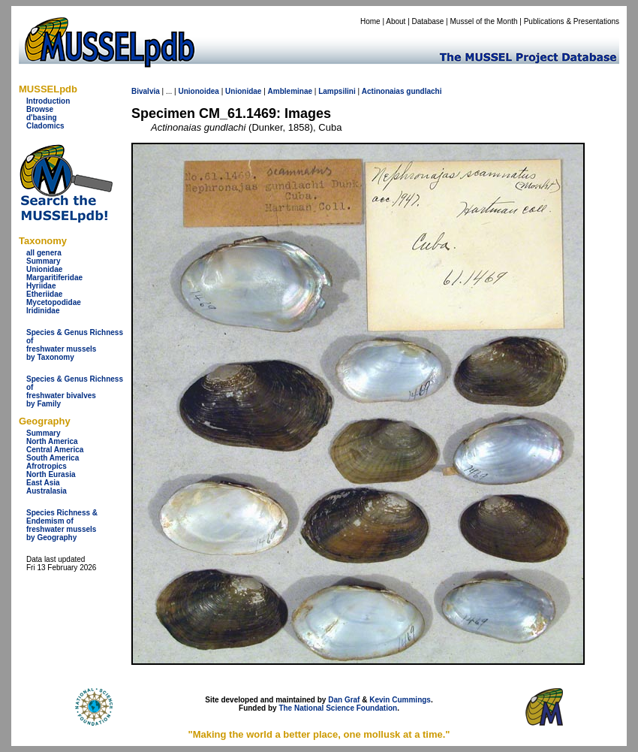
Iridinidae (42, 311)
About (395, 21)
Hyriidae (41, 286)
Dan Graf (344, 700)
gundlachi (423, 91)
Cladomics (45, 126)
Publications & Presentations (571, 21)
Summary (43, 261)
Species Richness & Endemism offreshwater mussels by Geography (62, 525)
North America (52, 441)
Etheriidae (44, 294)
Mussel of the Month (484, 21)
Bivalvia (145, 91)
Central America (54, 449)
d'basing (41, 117)
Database (428, 21)
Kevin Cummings (400, 700)
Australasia (46, 491)
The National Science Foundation (337, 708)
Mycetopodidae (53, 302)
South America (52, 458)
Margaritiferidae (54, 277)
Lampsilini (336, 91)
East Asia (43, 483)
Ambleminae (290, 91)
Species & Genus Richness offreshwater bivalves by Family (74, 391)
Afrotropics (46, 466)
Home (370, 21)
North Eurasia (51, 474)
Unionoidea (198, 91)
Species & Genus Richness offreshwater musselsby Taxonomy (74, 344)
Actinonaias (383, 91)
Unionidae (44, 269)
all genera (44, 253)
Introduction (48, 101)
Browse (39, 109)
